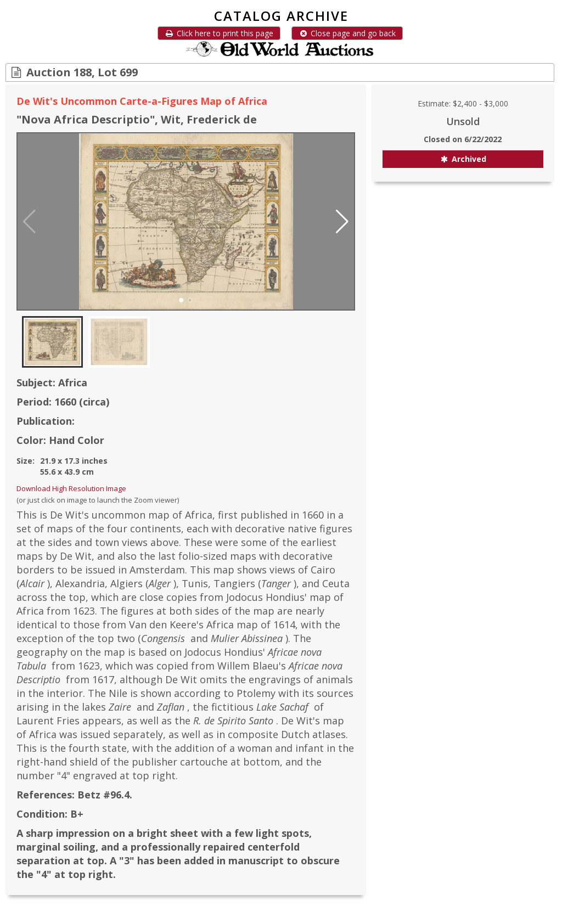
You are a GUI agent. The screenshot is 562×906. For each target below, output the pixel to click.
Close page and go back (347, 33)
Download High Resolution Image (71, 488)
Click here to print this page (219, 33)
